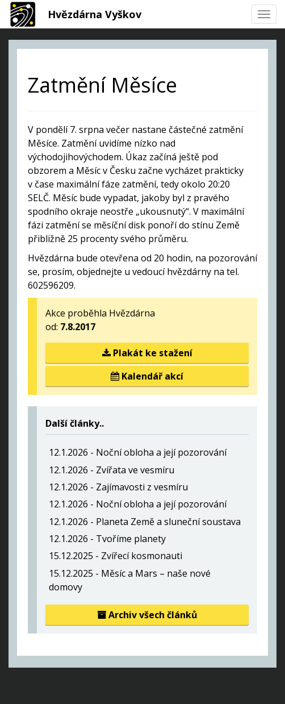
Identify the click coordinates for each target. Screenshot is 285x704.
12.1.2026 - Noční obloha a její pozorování (138, 452)
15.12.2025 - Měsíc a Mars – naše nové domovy (130, 580)
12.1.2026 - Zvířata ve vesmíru (111, 470)
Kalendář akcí (147, 376)
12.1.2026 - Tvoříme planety (107, 538)
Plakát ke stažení (147, 353)
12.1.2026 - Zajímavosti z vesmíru (118, 487)
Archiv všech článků (147, 615)
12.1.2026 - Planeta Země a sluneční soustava (145, 521)
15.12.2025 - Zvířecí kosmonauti (115, 555)
